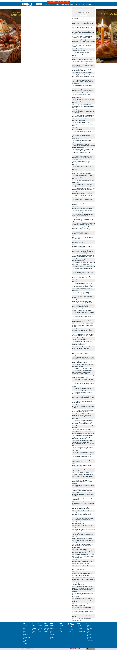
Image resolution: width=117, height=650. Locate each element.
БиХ (24, 628)
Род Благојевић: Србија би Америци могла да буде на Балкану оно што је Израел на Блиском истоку (83, 76)
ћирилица (35, 0)
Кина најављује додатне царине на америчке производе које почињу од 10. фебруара (82, 600)
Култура (25, 635)
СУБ (90, 10)
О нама (70, 626)
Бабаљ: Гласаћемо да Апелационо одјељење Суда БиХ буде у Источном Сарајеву (82, 514)
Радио (57, 4)
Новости (34, 625)
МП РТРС (77, 4)
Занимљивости (26, 637)
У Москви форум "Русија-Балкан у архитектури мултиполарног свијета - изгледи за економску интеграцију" (82, 228)
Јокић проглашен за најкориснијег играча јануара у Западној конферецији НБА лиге (83, 23)
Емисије (34, 629)
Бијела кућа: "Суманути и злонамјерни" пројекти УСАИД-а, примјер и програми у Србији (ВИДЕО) (83, 551)
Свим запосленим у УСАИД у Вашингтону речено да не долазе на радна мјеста (83, 54)
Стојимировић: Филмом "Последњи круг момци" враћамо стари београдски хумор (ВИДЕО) (82, 449)
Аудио (67, 4)
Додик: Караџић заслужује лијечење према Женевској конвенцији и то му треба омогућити (83, 397)
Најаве (33, 631)
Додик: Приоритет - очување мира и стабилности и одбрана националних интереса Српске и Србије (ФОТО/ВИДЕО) (83, 301)
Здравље (25, 643)
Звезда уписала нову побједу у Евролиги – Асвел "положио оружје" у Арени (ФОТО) (83, 32)
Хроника (25, 640)
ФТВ (82, 648)
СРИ (80, 10)
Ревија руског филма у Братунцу (84, 565)
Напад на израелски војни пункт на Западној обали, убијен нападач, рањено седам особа (82, 595)
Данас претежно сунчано (82, 563)
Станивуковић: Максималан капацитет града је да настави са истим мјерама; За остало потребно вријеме (82, 246)
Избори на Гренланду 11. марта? (84, 72)
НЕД (93, 10)
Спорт (71, 4)
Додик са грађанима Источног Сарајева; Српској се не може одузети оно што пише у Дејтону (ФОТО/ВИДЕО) (82, 90)
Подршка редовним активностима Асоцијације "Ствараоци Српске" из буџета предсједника (82, 82)
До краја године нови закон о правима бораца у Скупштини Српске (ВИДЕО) (81, 168)
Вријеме (25, 644)
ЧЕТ (84, 10)
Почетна (39, 4)
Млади (52, 638)
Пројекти (89, 637)
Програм (34, 628)
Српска (79, 625)
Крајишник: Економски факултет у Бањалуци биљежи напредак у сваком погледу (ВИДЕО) (82, 546)
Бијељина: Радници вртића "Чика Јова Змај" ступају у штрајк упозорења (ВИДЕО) (82, 177)
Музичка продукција (71, 624)
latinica (30, 0)
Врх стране (90, 648)
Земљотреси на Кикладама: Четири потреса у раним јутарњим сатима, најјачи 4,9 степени (83, 579)
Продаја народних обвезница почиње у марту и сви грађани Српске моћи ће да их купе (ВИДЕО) (83, 111)
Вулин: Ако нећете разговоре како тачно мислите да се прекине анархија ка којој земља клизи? (82, 219)
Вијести (45, 4)
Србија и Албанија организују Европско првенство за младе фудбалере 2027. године (82, 137)
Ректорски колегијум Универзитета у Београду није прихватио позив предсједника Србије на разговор (83, 353)
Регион (24, 629)
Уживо (33, 627)
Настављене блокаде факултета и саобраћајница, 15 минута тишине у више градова (82, 325)
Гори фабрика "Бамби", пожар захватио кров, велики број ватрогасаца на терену (83, 503)
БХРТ (79, 648)
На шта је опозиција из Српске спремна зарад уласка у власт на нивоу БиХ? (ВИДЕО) (83, 106)
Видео (62, 4)
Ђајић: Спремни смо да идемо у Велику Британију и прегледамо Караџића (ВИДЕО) (82, 163)
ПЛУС (52, 4)
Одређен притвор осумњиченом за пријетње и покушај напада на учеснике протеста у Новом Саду (82, 465)
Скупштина (53, 629)
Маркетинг (89, 628)
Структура (89, 634)
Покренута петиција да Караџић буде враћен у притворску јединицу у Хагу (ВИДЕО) (83, 101)
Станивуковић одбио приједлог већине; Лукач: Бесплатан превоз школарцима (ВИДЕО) (82, 96)
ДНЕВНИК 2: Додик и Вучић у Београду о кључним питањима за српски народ (82, 124)
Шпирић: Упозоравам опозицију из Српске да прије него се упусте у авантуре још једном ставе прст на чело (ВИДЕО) (82, 422)
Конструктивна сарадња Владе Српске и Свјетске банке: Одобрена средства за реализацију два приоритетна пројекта (83, 285)
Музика (61, 629)
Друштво (25, 638)
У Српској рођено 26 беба (82, 575)
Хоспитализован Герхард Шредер (84, 368)
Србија (24, 641)
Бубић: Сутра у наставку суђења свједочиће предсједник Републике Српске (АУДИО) (83, 494)
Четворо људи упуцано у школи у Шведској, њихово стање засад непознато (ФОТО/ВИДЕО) (82, 237)
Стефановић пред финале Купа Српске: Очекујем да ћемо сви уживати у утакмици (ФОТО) (82, 158)
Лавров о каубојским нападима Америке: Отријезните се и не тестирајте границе (82, 330)
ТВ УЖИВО (52, 1)
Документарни (54, 635)
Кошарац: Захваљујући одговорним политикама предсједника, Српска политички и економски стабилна (83, 41)
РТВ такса (88, 4)
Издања (71, 629)
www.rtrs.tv (36, 648)
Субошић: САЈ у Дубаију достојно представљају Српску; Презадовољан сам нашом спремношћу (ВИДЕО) (82, 251)
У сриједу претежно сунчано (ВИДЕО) (85, 266)
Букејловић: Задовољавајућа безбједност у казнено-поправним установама (81, 348)
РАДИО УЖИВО (64, 1)
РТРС (82, 4)
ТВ (49, 4)
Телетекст (34, 632)
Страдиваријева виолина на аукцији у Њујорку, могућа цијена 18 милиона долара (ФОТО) (83, 406)
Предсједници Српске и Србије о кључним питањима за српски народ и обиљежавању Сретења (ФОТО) (82, 372)
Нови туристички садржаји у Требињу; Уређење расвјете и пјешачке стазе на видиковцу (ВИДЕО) (83, 146)
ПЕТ (87, 10)
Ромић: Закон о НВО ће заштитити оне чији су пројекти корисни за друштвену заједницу (83, 385)
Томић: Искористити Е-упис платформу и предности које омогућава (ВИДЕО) (82, 482)
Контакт (89, 635)
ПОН (74, 10)
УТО (77, 10)
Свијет (24, 631)
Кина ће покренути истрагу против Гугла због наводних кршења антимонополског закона (82, 343)
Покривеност (90, 632)
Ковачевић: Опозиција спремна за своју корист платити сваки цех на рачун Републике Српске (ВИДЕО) (82, 437)
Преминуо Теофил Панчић (82, 510)
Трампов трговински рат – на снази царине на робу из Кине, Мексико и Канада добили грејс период (83, 556)
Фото (78, 623)
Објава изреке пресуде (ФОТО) (83, 429)
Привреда (25, 634)
